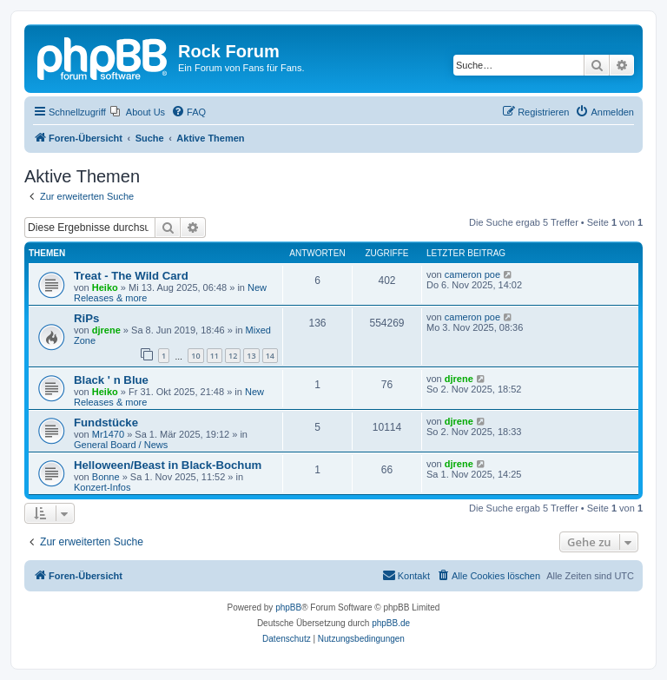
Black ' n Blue (111, 379)
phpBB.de (391, 623)
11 (214, 355)
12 (232, 355)
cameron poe (472, 274)
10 (195, 355)
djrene (106, 330)
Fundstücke (106, 422)
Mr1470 (108, 434)
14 (270, 355)
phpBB (288, 607)
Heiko (105, 287)
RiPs (86, 318)
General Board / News (121, 444)
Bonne (106, 477)
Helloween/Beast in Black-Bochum (167, 465)
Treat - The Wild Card (131, 275)
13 (251, 355)
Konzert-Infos (102, 487)
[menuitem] (137, 112)
